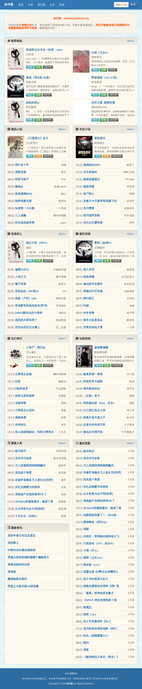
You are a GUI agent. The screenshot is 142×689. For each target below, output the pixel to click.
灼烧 (86, 305)
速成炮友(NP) (91, 164)
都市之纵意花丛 (93, 320)
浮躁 (86, 529)
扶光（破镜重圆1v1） (96, 635)
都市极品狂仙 (91, 388)
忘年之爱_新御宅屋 (103, 102)
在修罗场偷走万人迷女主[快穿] (34, 479)
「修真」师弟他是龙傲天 (98, 593)
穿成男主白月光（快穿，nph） (45, 49)
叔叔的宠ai (32, 102)
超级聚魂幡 (101, 347)
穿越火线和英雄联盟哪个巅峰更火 (28, 557)
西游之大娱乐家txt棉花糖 (23, 586)
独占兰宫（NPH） (37, 242)
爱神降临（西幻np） (96, 522)
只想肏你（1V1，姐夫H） (99, 543)
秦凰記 (87, 607)
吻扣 (86, 642)
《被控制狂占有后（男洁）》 (101, 656)
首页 (20, 4)
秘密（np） (90, 614)
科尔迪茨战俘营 (24, 222)
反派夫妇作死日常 (94, 424)
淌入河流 (88, 269)
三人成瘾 (20, 215)
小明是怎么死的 (24, 410)
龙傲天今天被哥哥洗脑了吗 (99, 200)
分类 (30, 4)
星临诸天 (99, 138)
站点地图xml (71, 673)
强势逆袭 (20, 172)
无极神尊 (20, 403)
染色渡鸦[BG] (23, 193)
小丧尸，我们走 (35, 347)
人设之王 (20, 276)
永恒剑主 (20, 424)
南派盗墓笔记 (91, 179)
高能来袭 (20, 417)
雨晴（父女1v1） (93, 557)
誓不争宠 (20, 283)
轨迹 (62, 4)
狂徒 (18, 381)
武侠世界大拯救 (93, 381)
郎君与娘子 (22, 179)
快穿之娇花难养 (24, 395)
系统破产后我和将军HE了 (31, 494)
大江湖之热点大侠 (94, 410)
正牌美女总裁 (23, 374)
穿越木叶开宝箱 (93, 291)
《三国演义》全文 (37, 138)
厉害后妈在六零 (93, 327)
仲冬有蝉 (88, 312)
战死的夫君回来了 (26, 320)
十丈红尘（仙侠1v (26, 515)
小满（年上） (91, 550)
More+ (131, 40)
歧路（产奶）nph (26, 298)
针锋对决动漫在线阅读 (21, 550)
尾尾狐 (12, 571)
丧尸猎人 (88, 193)
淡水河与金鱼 (23, 458)
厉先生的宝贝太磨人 (27, 327)
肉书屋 (8, 4)
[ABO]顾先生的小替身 (28, 312)
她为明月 (20, 450)
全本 (52, 4)
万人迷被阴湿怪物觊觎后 (30, 465)
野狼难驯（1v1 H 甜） (105, 77)
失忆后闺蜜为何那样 (27, 487)
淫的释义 (13, 542)
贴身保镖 (88, 276)
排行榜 (41, 4)
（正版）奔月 (91, 395)
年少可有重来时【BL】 (97, 621)
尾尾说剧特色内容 (19, 564)
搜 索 (133, 4)
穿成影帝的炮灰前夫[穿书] (31, 305)
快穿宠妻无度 (23, 200)
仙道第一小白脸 (24, 208)
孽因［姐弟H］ (103, 242)
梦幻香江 (88, 298)
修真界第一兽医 (93, 374)
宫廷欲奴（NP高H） (27, 291)
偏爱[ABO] (21, 269)
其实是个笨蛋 (23, 472)
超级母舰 (88, 186)
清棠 (86, 649)
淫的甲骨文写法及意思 (21, 535)
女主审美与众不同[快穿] (30, 508)
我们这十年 (22, 164)
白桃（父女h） (100, 52)
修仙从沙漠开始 (93, 431)
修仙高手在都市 (93, 283)
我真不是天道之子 (94, 417)
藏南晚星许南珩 (17, 578)
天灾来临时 (90, 172)
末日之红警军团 (93, 222)
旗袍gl (19, 186)
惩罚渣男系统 (91, 215)
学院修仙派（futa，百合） (99, 403)
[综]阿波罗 (21, 388)
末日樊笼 (88, 208)
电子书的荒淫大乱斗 (95, 578)
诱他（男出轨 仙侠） (39, 77)
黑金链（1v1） (92, 564)
